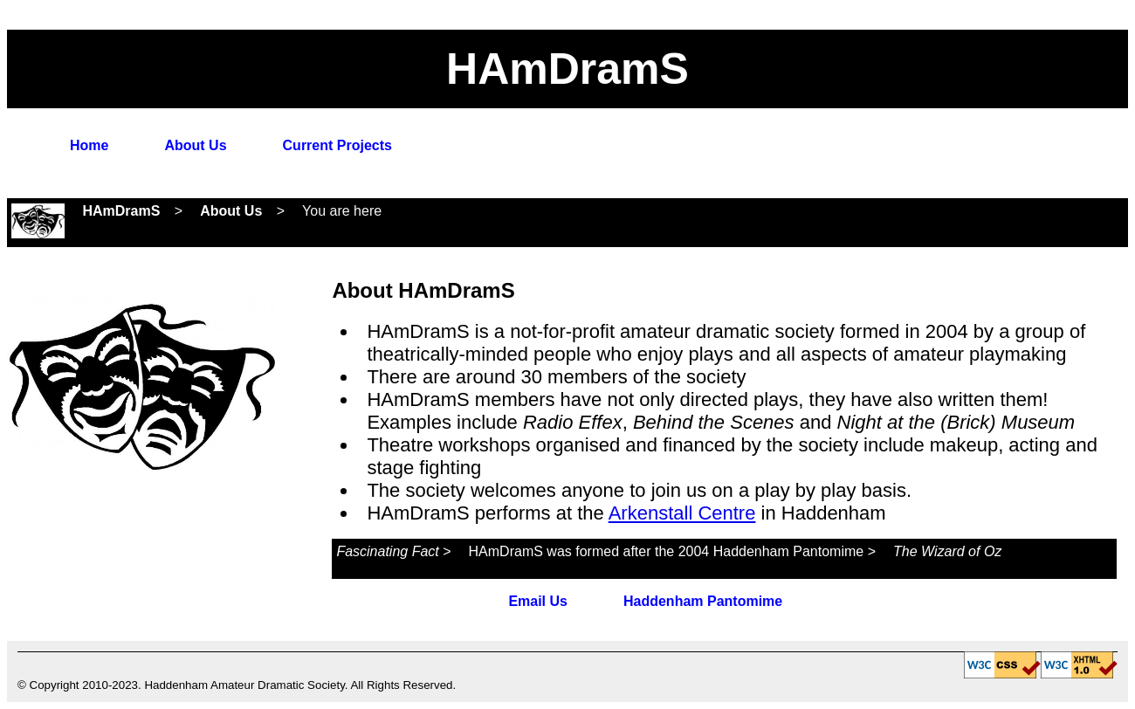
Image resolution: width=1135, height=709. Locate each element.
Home (89, 145)
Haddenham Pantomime (702, 601)
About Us (195, 145)
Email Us (538, 601)
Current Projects (337, 145)
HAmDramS (121, 210)
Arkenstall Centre (682, 513)
